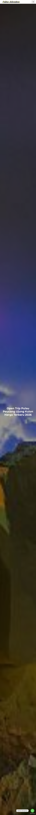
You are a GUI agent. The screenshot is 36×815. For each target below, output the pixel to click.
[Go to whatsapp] (32, 811)
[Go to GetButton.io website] (32, 813)
